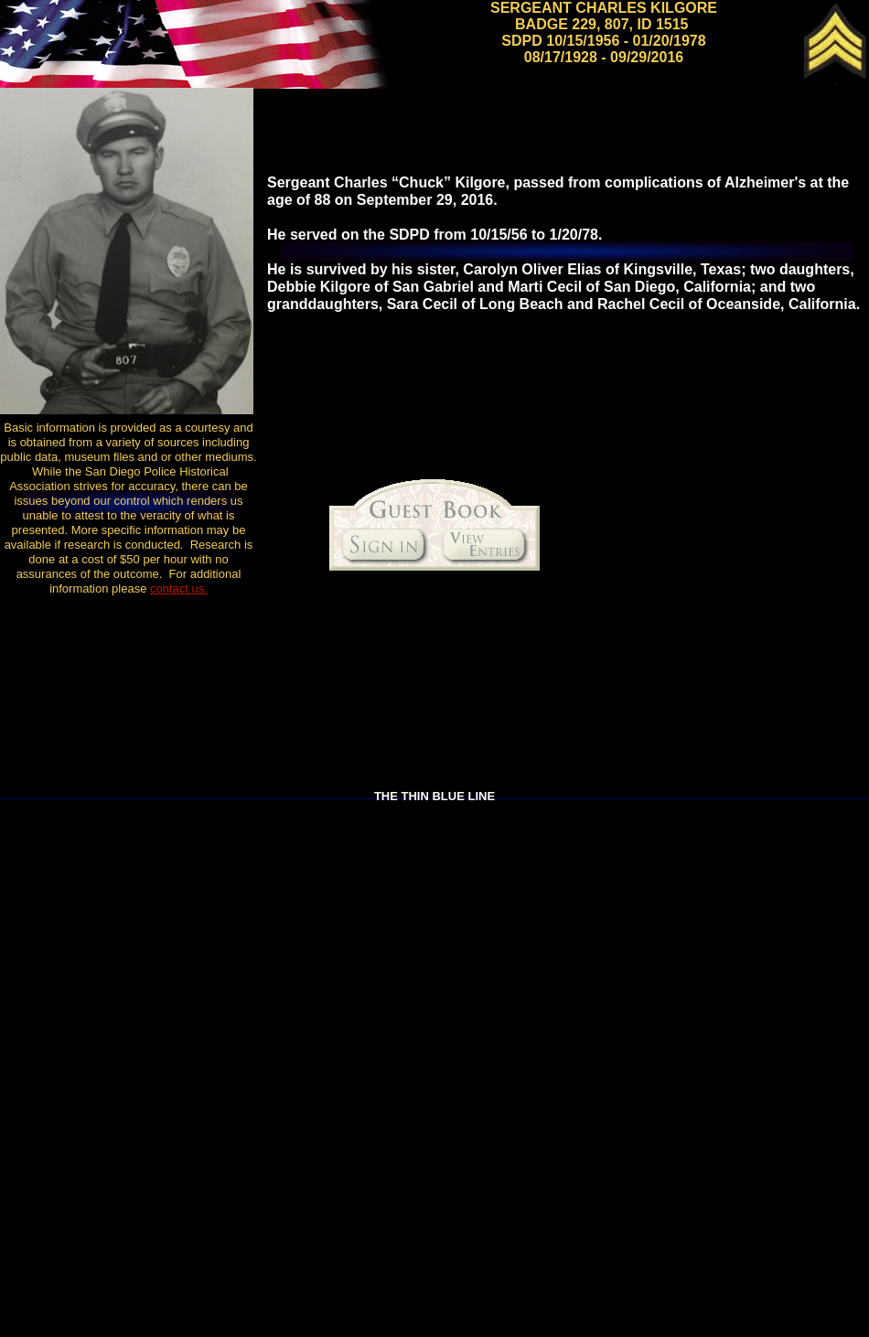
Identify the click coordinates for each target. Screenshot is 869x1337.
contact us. (179, 588)
